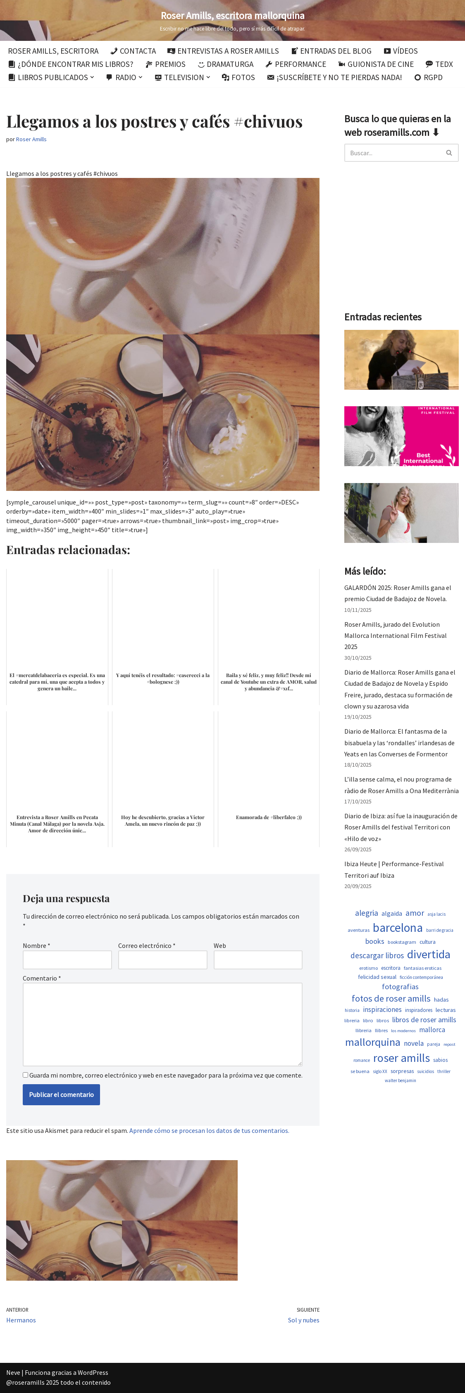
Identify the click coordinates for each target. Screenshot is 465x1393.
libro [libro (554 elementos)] (368, 1020)
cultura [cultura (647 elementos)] (428, 941)
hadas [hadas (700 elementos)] (441, 999)
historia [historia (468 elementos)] (352, 1010)
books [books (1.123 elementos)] (374, 941)
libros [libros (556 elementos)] (383, 1020)
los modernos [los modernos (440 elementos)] (403, 1030)
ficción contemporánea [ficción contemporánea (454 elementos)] (421, 977)
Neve (13, 1372)
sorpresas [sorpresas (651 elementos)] (402, 1071)
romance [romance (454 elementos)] (361, 1060)
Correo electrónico (147, 945)
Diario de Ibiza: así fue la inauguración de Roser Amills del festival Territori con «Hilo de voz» (401, 827)
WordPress (93, 1372)
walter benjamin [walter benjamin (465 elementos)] (400, 1080)
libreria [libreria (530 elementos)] (352, 1020)
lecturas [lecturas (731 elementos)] (446, 1010)
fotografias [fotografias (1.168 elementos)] (400, 986)
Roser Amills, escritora (53, 51)
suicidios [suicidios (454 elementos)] (425, 1071)
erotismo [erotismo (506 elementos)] (368, 968)
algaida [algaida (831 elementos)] (392, 913)
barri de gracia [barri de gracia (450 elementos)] (439, 930)
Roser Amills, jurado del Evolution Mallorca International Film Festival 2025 (395, 635)
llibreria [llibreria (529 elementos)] (363, 1030)
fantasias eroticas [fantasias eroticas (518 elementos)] (422, 968)
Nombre (36, 945)
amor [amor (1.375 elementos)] (414, 913)
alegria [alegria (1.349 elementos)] (366, 913)
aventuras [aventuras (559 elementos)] (359, 930)
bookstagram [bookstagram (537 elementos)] (402, 942)
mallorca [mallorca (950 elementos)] (432, 1029)
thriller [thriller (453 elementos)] (444, 1071)
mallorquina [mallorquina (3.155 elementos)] (373, 1042)
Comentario (42, 978)
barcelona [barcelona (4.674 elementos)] (398, 927)
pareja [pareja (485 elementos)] (433, 1044)
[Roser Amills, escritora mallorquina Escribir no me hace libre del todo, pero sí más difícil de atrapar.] (232, 20)
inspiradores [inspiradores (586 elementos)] (418, 1010)
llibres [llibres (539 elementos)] (381, 1030)
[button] (92, 77)
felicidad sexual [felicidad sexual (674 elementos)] (377, 977)
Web (220, 945)
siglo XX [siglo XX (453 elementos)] (380, 1071)
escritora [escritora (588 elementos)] (391, 967)
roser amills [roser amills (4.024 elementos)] (401, 1057)
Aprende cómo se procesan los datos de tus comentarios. (209, 1130)
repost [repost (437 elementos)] (449, 1044)
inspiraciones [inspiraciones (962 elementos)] (382, 1009)
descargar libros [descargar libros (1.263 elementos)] (377, 955)
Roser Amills (31, 139)
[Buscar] (392, 153)
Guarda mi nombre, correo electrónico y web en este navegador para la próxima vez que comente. (166, 1075)
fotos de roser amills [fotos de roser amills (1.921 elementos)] (391, 998)
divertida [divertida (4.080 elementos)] (429, 954)
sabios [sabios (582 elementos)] (440, 1060)
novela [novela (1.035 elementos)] (414, 1043)
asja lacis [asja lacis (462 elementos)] (436, 914)
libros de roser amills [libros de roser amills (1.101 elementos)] (424, 1019)
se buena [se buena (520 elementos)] (360, 1071)
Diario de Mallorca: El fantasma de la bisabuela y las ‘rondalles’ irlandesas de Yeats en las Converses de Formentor (399, 742)
